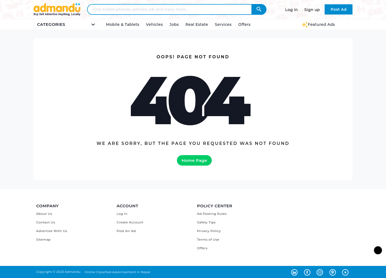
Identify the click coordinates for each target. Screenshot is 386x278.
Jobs (174, 24)
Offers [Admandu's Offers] (202, 248)
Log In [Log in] (122, 214)
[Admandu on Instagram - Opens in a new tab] (321, 272)
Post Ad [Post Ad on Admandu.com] (339, 9)
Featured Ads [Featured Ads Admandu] (318, 24)
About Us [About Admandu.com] (44, 214)
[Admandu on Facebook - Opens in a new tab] (308, 272)
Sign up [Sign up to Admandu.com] (312, 9)
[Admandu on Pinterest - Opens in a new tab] (333, 272)
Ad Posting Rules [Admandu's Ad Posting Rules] (212, 214)
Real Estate (196, 24)
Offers (244, 24)
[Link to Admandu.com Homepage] (57, 14)
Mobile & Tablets (122, 24)
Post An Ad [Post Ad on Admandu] (126, 231)
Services (223, 24)
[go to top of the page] (378, 250)
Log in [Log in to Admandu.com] (291, 9)
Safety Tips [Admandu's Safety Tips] (206, 222)
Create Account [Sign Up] (130, 222)
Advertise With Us (51, 231)
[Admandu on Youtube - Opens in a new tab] (346, 272)
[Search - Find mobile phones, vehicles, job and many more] (173, 9)
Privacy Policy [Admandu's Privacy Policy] (209, 231)
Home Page (194, 160)
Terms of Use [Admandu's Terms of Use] (208, 239)
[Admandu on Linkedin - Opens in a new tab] (295, 272)
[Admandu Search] (258, 9)
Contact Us (45, 222)
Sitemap (43, 239)
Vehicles (154, 24)
